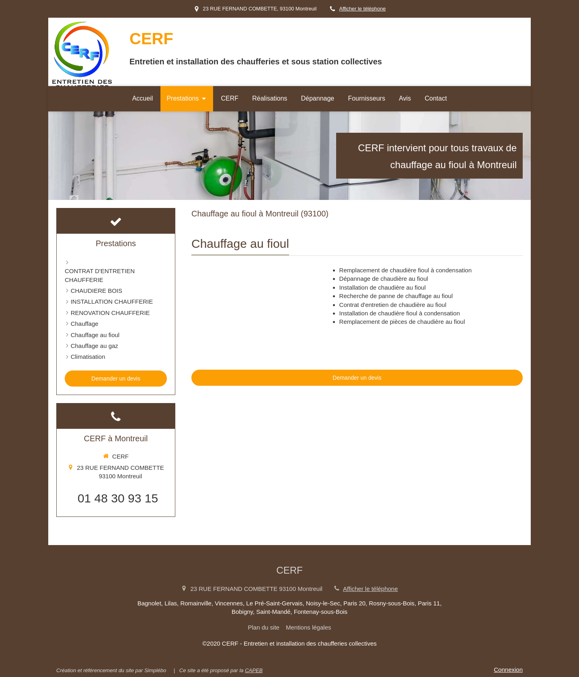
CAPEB (254, 670)
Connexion (508, 669)
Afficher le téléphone (362, 9)
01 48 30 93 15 (118, 498)
